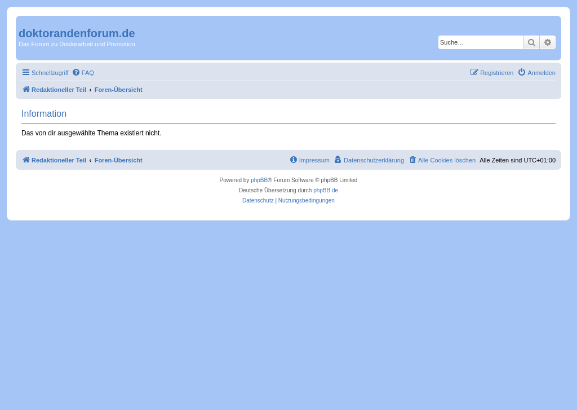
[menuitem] (83, 73)
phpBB (259, 180)
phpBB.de (325, 190)
